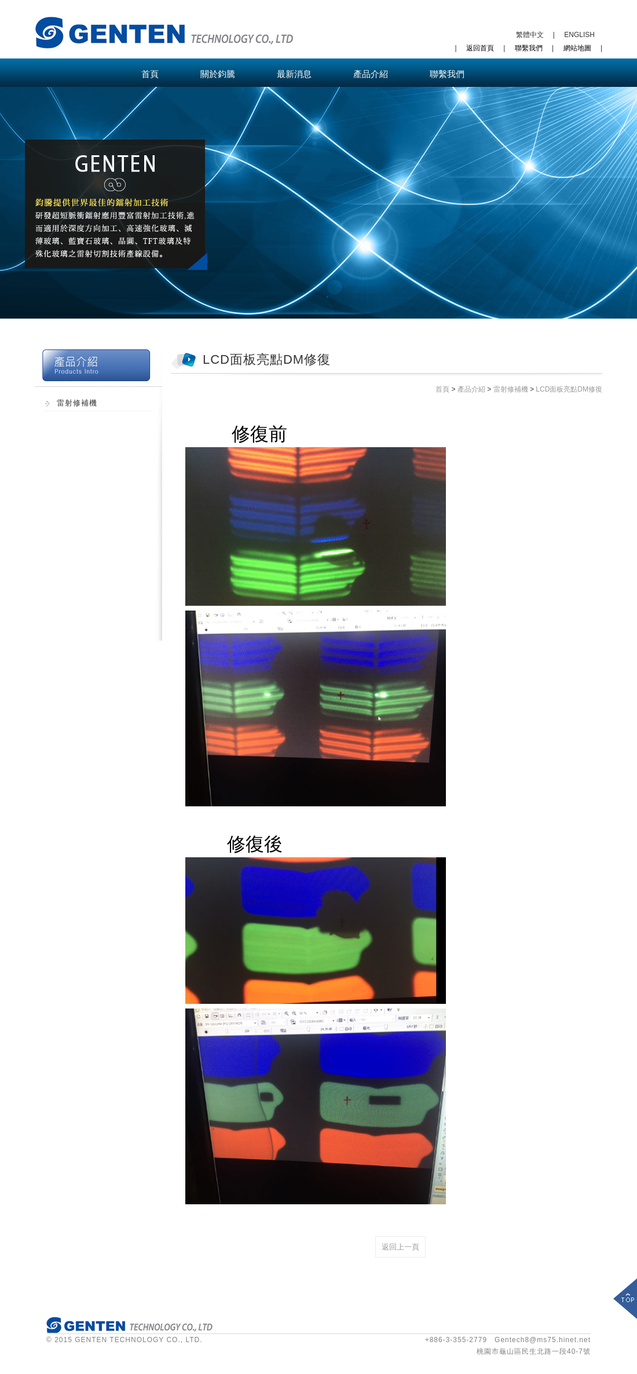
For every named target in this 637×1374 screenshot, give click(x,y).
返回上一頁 (400, 1247)
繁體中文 (530, 35)
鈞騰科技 (164, 32)
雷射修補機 (77, 403)
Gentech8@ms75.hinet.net (543, 1340)
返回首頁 (480, 48)
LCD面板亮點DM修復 (569, 389)
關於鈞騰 (217, 74)
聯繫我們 (529, 48)
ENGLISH (579, 35)
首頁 (150, 74)
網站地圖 (577, 48)
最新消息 (294, 74)
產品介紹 (370, 74)
